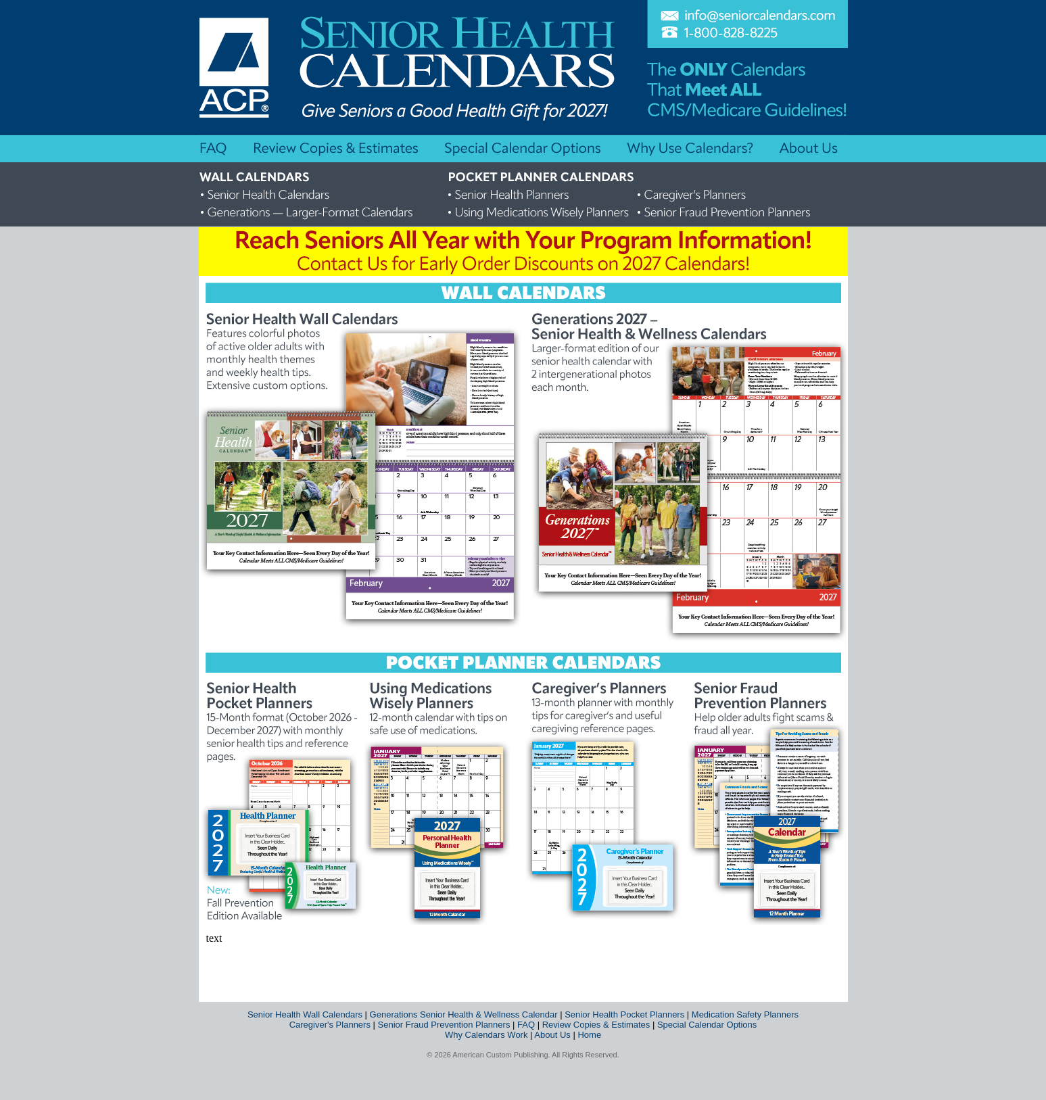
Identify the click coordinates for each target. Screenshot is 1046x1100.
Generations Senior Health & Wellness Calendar (464, 1014)
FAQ (526, 1025)
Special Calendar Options (707, 1025)
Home (589, 1035)
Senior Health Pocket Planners (624, 1014)
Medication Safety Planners (745, 1014)
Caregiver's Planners (330, 1025)
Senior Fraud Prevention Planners (444, 1025)
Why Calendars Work (486, 1035)
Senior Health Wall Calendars (304, 1014)
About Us (552, 1035)
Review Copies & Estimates (596, 1025)
